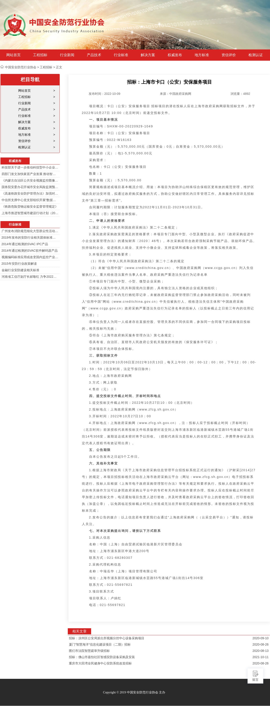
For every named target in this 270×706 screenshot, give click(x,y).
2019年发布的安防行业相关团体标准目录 (30, 237)
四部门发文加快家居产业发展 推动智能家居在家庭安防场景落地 (30, 174)
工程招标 (40, 55)
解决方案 (148, 55)
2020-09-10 (260, 638)
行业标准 (121, 55)
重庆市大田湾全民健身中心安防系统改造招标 (100, 663)
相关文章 (79, 631)
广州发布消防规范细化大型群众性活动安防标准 (30, 231)
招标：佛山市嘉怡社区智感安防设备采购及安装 (102, 657)
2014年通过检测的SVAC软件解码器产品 (30, 250)
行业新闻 (67, 55)
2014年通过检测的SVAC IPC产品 (25, 244)
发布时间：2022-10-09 (105, 93)
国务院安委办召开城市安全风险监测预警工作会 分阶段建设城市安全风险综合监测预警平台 (30, 187)
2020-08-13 (260, 651)
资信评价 (229, 55)
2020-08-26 (260, 644)
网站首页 (13, 55)
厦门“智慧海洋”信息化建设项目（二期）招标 (100, 644)
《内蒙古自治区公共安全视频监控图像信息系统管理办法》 (30, 180)
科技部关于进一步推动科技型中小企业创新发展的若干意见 (30, 167)
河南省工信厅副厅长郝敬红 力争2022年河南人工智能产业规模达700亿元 (30, 276)
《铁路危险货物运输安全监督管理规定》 (30, 206)
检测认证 (255, 55)
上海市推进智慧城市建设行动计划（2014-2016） (30, 213)
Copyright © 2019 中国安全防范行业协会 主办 (134, 692)
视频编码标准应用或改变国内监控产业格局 (30, 257)
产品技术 (94, 55)
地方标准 (202, 55)
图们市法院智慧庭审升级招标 (89, 651)
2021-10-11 (260, 657)
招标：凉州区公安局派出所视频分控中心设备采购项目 (106, 638)
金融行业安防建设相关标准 (20, 270)
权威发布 (175, 55)
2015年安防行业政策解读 (19, 263)
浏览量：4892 (240, 93)
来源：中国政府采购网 (175, 93)
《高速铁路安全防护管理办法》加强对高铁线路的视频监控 (30, 193)
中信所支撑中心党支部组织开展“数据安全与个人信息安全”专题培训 (30, 200)
